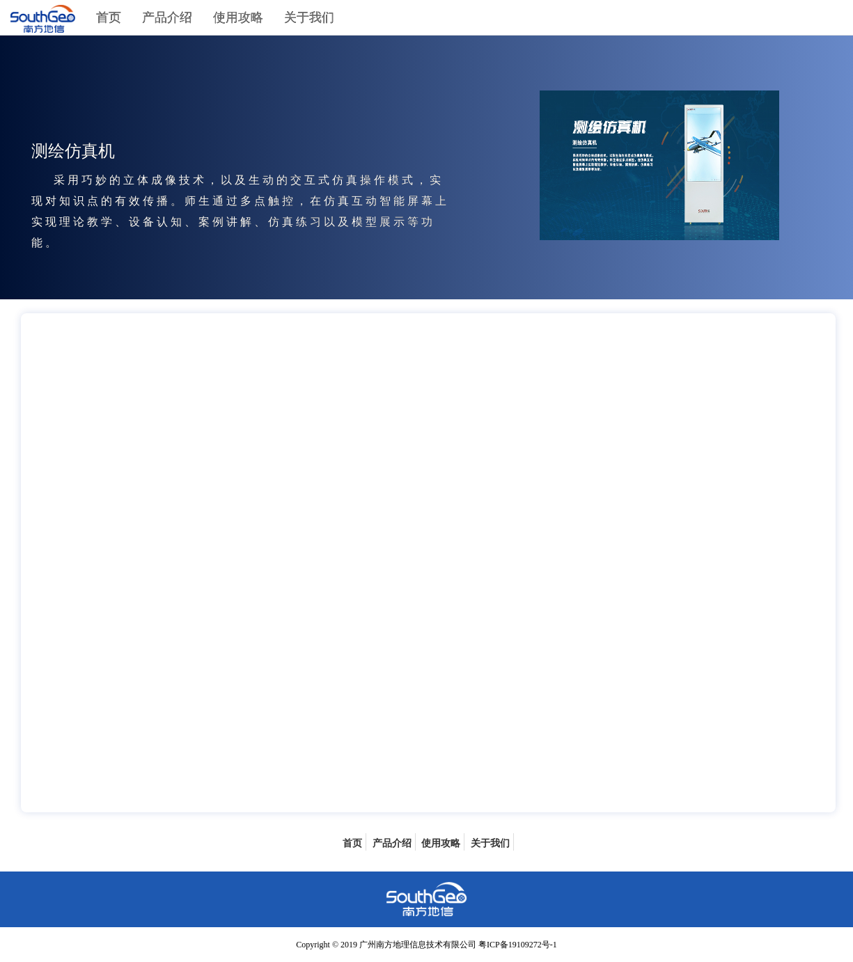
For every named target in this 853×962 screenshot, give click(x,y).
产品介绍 (167, 17)
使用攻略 (238, 17)
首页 (108, 17)
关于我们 (309, 17)
